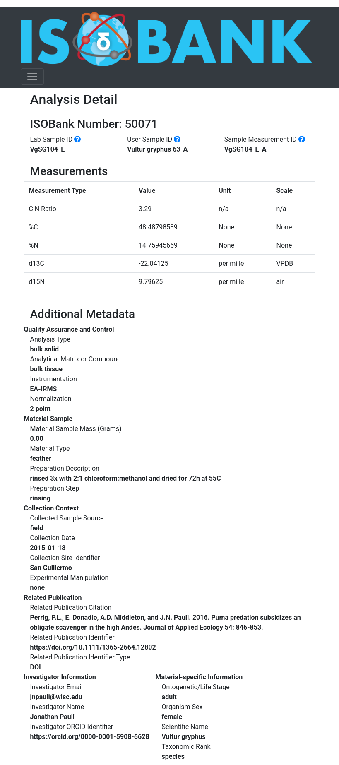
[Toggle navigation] (32, 76)
